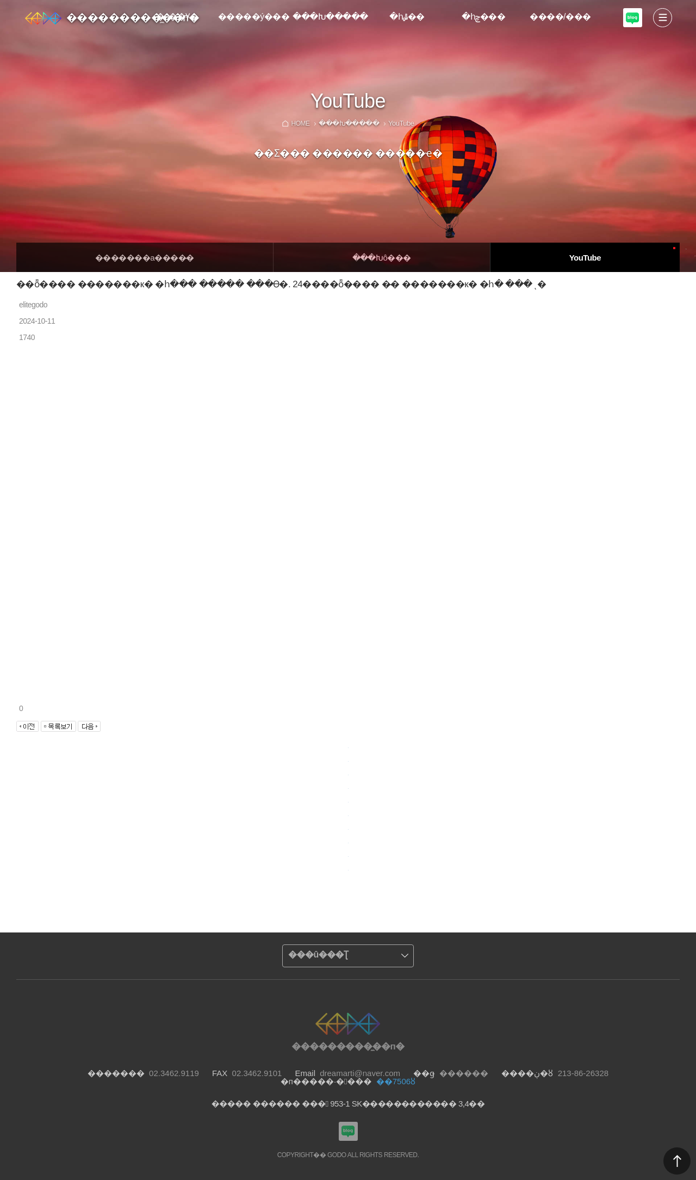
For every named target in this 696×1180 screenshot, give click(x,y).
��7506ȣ (395, 1081)
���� (662, 17)
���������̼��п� (132, 17)
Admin (694, 2)
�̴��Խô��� (381, 257)
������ (677, 1161)
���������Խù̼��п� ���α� (632, 17)
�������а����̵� (144, 257)
